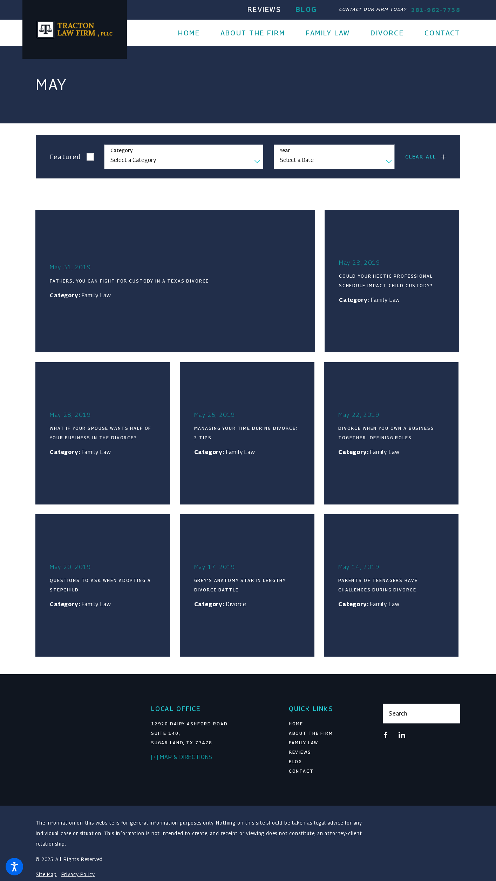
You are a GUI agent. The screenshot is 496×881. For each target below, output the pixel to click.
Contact (301, 771)
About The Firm (311, 733)
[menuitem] (194, 33)
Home (296, 723)
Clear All (420, 157)
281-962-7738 (435, 10)
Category (121, 150)
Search (398, 713)
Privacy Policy (78, 874)
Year (285, 150)
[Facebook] (385, 735)
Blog (306, 9)
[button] (14, 866)
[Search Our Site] (451, 713)
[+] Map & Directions (181, 756)
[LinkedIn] (402, 735)
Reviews (264, 9)
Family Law (304, 742)
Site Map (46, 874)
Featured (65, 157)
